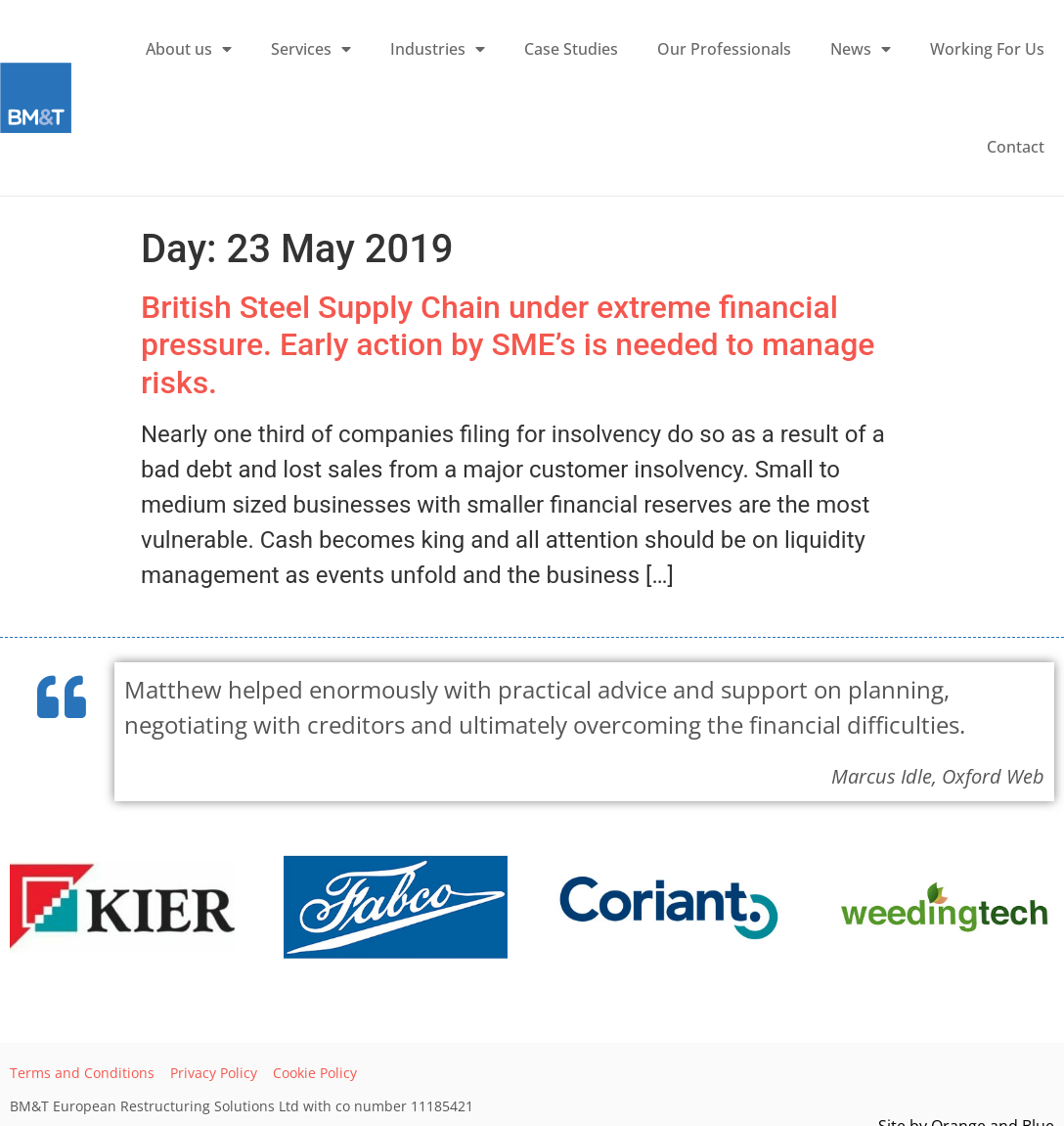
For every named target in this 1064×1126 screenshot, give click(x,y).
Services (311, 49)
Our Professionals (724, 49)
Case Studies (571, 49)
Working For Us (987, 49)
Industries (437, 49)
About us (189, 49)
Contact (1015, 147)
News (860, 49)
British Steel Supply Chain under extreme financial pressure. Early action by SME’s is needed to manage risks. (507, 345)
